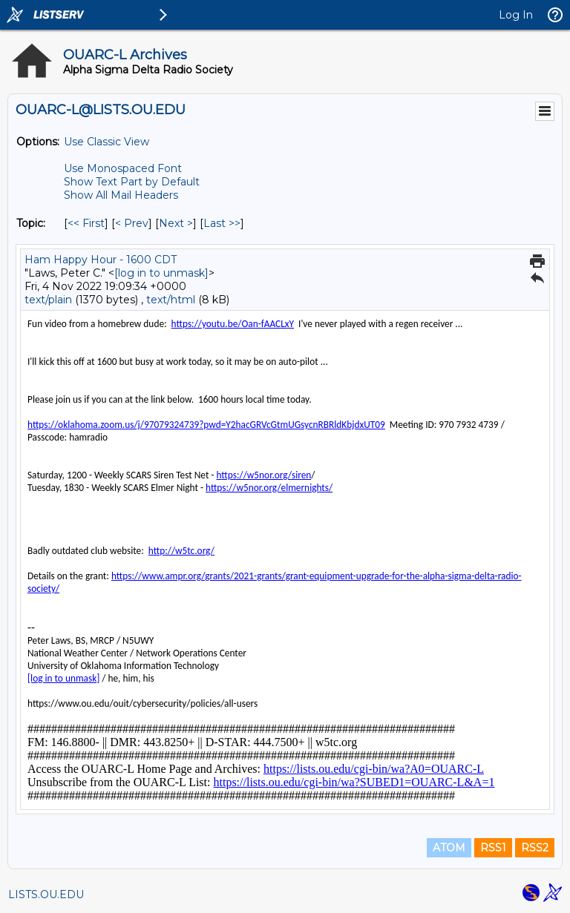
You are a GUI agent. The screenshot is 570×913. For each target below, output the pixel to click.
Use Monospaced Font (123, 168)
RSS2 (534, 847)
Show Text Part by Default (132, 181)
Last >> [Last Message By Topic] (221, 223)
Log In (516, 15)
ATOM (449, 847)
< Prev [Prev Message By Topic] (131, 223)
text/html (170, 299)
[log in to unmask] (161, 273)
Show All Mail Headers (121, 195)
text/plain (48, 299)
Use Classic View (106, 141)
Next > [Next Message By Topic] (176, 223)
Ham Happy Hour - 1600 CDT (100, 259)
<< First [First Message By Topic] (86, 223)
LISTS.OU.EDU (46, 894)
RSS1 (493, 847)
